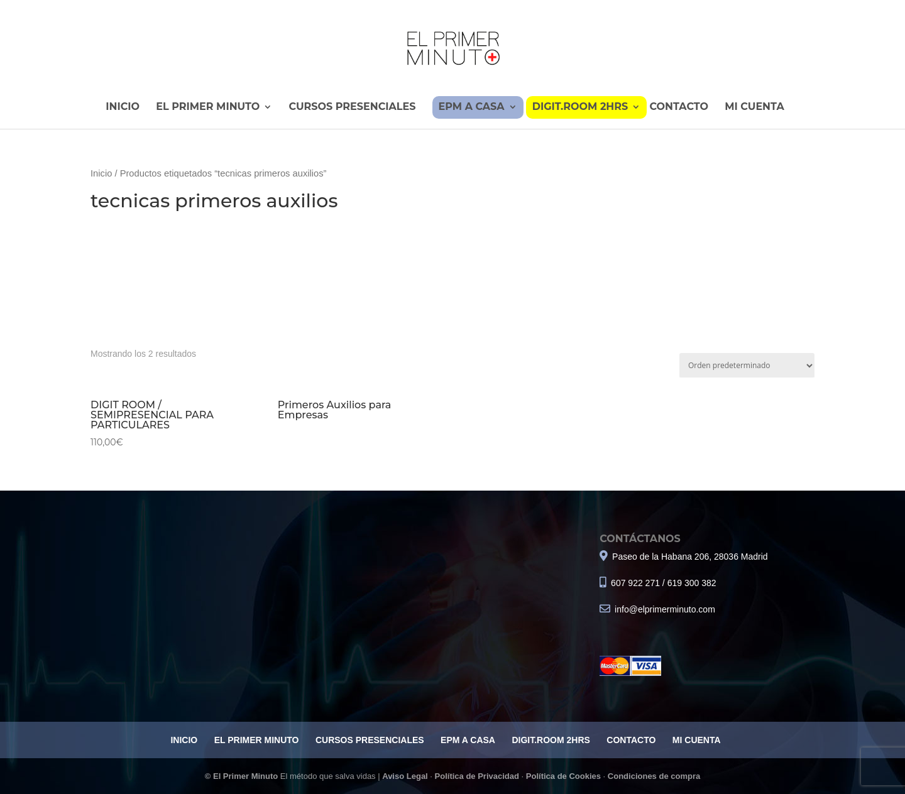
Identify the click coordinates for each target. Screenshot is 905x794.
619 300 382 (691, 583)
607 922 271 (634, 583)
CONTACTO (678, 107)
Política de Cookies (563, 776)
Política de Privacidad (477, 776)
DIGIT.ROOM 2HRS (580, 107)
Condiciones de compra (654, 776)
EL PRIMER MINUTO (208, 107)
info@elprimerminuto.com (665, 609)
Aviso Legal (404, 776)
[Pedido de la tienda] (746, 366)
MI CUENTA (754, 107)
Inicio (101, 173)
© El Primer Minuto (242, 776)
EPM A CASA (472, 107)
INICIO (123, 107)
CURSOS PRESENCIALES (351, 107)
